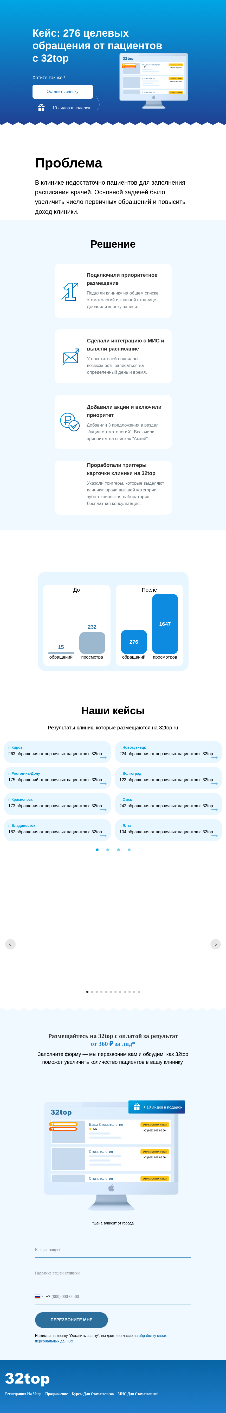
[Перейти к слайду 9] (125, 992)
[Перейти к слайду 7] (115, 992)
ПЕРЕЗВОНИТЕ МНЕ (79, 1320)
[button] (107, 849)
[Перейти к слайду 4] (101, 992)
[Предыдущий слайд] (10, 944)
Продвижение (56, 1394)
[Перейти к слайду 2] (92, 992)
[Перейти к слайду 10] (129, 992)
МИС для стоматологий (138, 1394)
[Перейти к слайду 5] (106, 992)
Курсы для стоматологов (93, 1394)
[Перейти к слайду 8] (120, 992)
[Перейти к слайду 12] (139, 992)
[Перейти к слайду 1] (87, 992)
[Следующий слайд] (215, 944)
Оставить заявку (63, 91)
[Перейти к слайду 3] (97, 992)
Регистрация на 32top (23, 1394)
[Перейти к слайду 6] (111, 992)
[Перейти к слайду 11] (134, 992)
